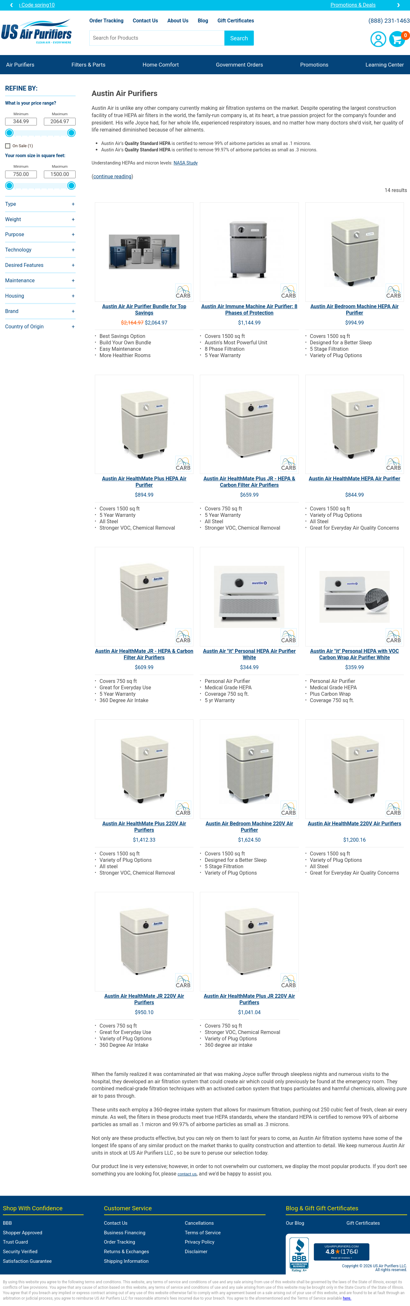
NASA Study (186, 162)
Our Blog (295, 1223)
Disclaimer (196, 1251)
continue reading (112, 176)
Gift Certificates (235, 21)
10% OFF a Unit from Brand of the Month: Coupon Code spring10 (205, 5)
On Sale (22, 145)
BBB (7, 1223)
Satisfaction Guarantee (27, 1261)
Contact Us (145, 21)
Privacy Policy (199, 1242)
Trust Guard (15, 1242)
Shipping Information (126, 1261)
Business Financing (124, 1233)
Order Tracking (106, 21)
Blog (203, 21)
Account (378, 39)
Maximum (60, 114)
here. (347, 1298)
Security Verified (20, 1251)
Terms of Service (203, 1233)
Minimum (20, 114)
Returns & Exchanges (126, 1251)
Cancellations (199, 1223)
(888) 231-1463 (389, 20)
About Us (177, 21)
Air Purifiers (20, 64)
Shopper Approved (22, 1233)
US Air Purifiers (38, 32)
